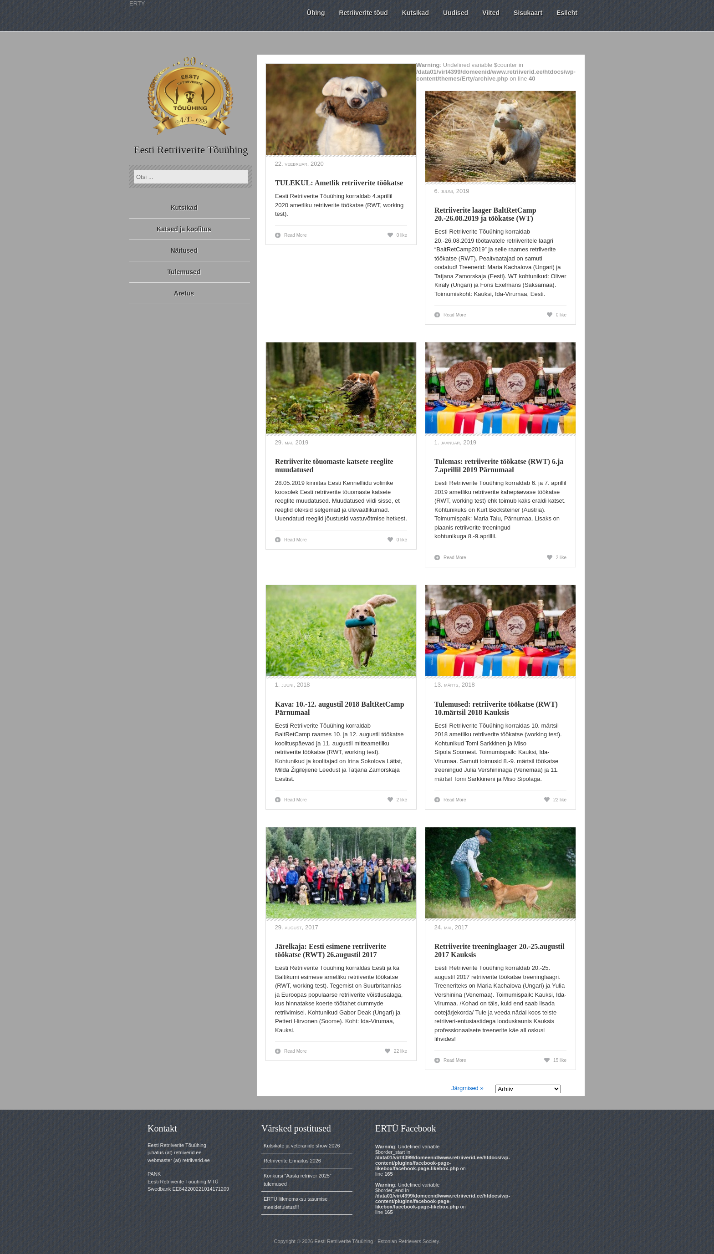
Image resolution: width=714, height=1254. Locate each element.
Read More (295, 235)
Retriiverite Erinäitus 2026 (292, 1160)
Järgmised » (467, 1088)
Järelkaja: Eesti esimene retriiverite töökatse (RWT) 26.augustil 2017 (330, 950)
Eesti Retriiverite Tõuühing (190, 150)
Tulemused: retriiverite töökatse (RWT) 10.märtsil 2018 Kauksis (496, 708)
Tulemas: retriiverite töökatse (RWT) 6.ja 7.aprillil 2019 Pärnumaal (498, 466)
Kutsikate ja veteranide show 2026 (302, 1145)
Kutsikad (183, 207)
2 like (561, 557)
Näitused (183, 250)
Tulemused (184, 271)
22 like (559, 799)
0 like (402, 235)
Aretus (184, 293)
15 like (559, 1060)
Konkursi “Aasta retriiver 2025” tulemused (298, 1180)
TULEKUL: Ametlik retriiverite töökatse (339, 183)
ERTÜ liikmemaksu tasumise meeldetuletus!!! (295, 1203)
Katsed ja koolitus (184, 229)
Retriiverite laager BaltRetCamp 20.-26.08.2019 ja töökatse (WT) (485, 214)
